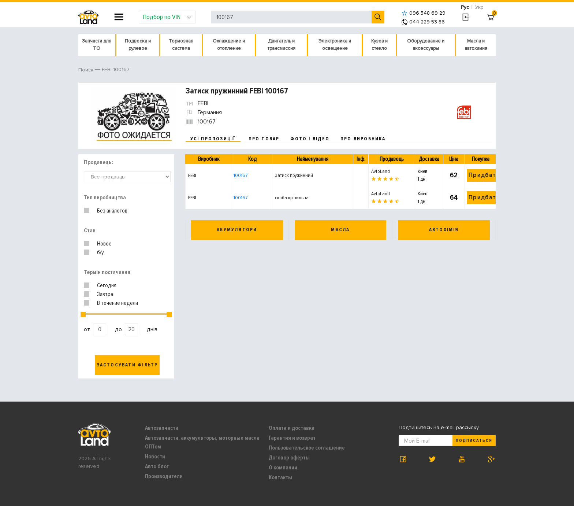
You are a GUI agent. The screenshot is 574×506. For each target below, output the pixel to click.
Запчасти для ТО (96, 44)
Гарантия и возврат (292, 438)
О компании (283, 467)
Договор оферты (289, 457)
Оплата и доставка (291, 428)
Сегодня (106, 285)
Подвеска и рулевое (138, 44)
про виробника (363, 139)
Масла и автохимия (476, 44)
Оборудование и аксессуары (425, 44)
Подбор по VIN (167, 17)
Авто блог (157, 466)
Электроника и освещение (334, 44)
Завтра (105, 294)
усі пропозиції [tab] (213, 139)
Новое (104, 243)
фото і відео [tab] (309, 139)
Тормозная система (181, 44)
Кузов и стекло (379, 44)
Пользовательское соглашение (307, 447)
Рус (465, 7)
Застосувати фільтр (127, 365)
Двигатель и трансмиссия (281, 44)
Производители (164, 476)
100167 (240, 175)
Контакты (280, 477)
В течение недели (117, 303)
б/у (100, 252)
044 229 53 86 (423, 22)
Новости (155, 456)
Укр (479, 7)
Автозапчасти (161, 428)
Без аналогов (112, 210)
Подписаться (474, 440)
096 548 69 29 (424, 13)
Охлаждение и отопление (229, 44)
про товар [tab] (264, 139)
